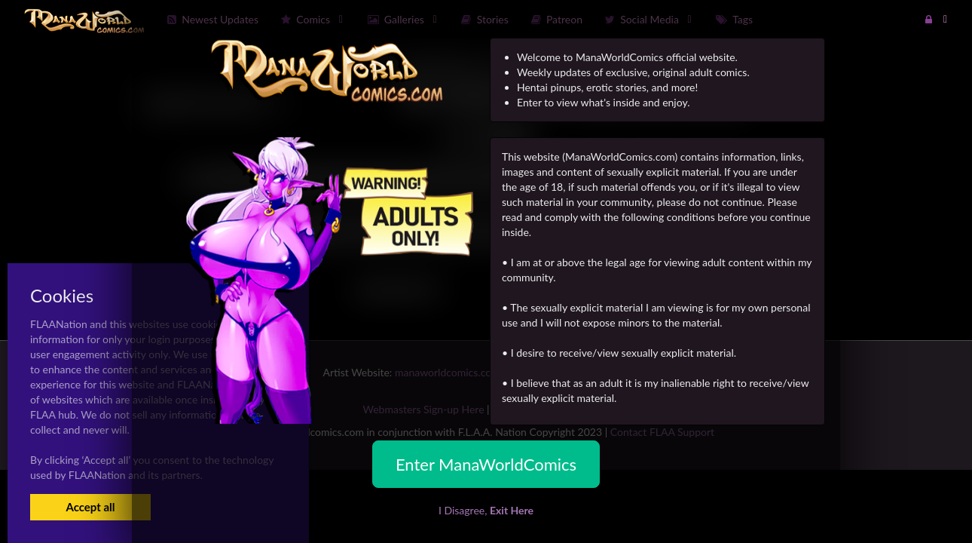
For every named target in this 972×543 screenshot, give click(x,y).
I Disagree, (486, 510)
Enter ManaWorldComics (486, 464)
